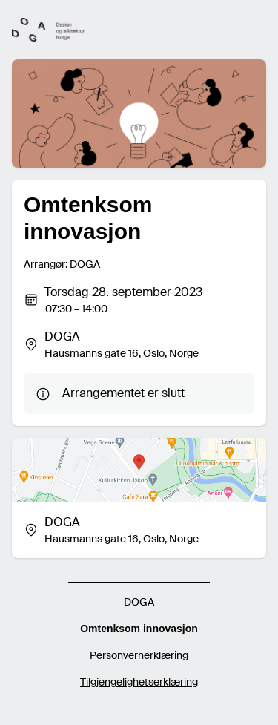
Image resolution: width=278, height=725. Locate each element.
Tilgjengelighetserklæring (139, 682)
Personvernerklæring (139, 655)
